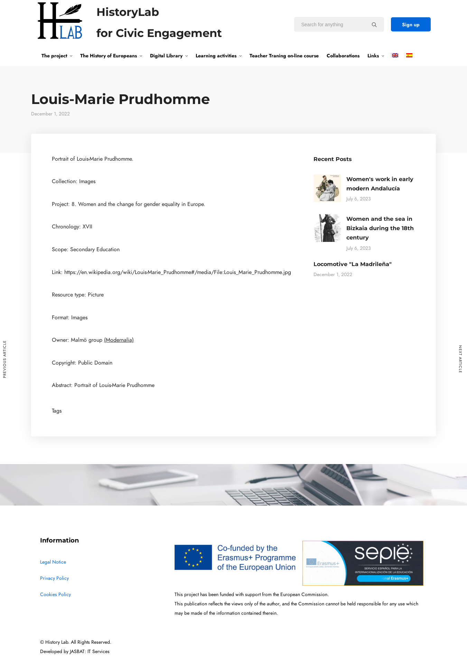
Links (373, 55)
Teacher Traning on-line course (284, 55)
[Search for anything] (374, 24)
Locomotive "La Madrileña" (353, 264)
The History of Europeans (108, 55)
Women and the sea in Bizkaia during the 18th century (380, 228)
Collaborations (343, 55)
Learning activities (216, 55)
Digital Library (166, 55)
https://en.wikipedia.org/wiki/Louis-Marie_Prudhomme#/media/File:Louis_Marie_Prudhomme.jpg (177, 272)
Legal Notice (53, 562)
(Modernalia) (119, 340)
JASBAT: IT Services (90, 651)
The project (54, 55)
